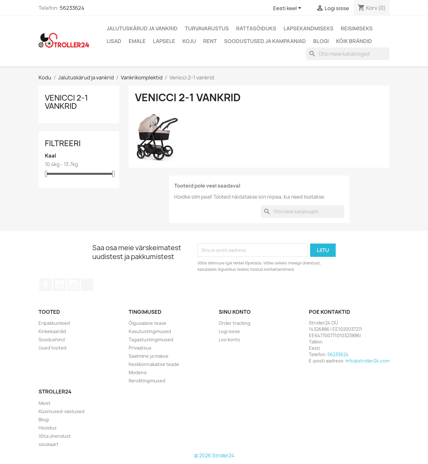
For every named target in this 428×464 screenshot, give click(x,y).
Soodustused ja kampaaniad (265, 41)
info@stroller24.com (367, 361)
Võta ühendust (55, 436)
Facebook (45, 284)
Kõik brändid (354, 41)
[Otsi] (347, 53)
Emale (137, 41)
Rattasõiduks (256, 28)
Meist (45, 403)
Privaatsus (140, 348)
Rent (210, 41)
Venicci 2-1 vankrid (66, 101)
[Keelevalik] (288, 8)
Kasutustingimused (150, 331)
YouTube (59, 284)
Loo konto (229, 340)
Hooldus (48, 428)
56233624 (72, 7)
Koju (189, 41)
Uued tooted (52, 348)
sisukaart (48, 444)
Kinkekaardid (52, 331)
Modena (137, 372)
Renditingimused (147, 381)
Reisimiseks (357, 28)
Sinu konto (235, 311)
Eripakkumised (54, 323)
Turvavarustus (207, 28)
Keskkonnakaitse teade (154, 364)
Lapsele (164, 41)
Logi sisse (229, 331)
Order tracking (234, 323)
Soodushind (52, 340)
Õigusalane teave (147, 323)
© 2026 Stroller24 (214, 455)
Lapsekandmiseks (308, 28)
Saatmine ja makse (148, 356)
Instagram (73, 284)
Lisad (114, 41)
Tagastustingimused (151, 340)
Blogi (321, 41)
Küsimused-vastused (61, 411)
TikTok (87, 284)
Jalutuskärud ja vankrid (142, 28)
